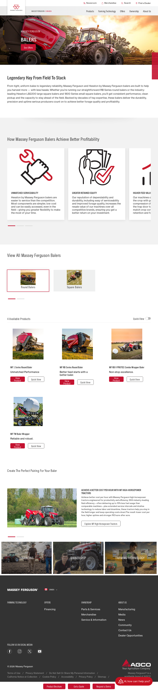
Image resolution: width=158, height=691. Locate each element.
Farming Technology (107, 11)
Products (90, 11)
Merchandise (88, 614)
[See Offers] (28, 47)
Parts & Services (90, 609)
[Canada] (50, 589)
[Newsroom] (90, 3)
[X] (29, 651)
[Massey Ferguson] (16, 7)
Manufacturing (126, 609)
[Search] (126, 3)
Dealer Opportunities (130, 635)
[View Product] (17, 379)
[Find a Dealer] (143, 3)
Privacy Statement (35, 673)
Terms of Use (13, 673)
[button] (11, 224)
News (121, 619)
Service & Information (93, 619)
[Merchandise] (109, 3)
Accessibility (67, 676)
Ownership (134, 11)
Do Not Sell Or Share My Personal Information (72, 673)
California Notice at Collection (22, 676)
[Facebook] (9, 651)
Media (121, 614)
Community (125, 625)
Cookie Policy (49, 676)
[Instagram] (19, 651)
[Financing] (27, 558)
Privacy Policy (86, 676)
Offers (122, 11)
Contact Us (124, 630)
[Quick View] (36, 379)
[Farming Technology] (131, 558)
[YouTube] (39, 651)
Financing (50, 609)
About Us (147, 11)
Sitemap (102, 676)
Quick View (138, 319)
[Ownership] (79, 558)
